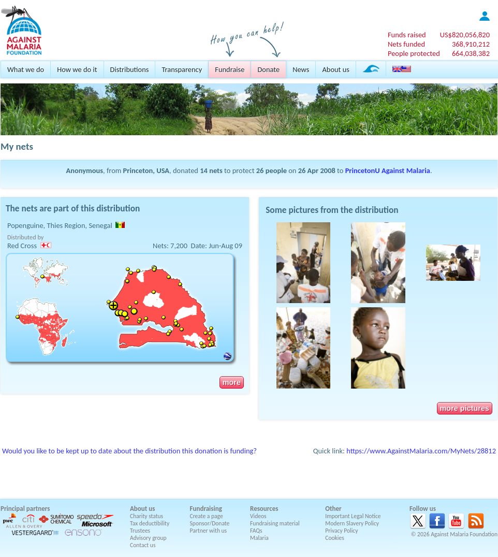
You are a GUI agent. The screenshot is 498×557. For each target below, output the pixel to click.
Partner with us (208, 530)
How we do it (77, 69)
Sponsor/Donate (210, 523)
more (232, 382)
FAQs (256, 530)
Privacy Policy (341, 530)
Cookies (334, 537)
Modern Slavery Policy (352, 523)
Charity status (146, 516)
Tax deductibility (149, 523)
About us (335, 69)
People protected (414, 53)
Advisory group (148, 537)
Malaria (259, 537)
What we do (25, 69)
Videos (258, 516)
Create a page (206, 516)
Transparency (182, 69)
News (300, 69)
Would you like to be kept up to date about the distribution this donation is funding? (129, 450)
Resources (264, 508)
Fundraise (229, 69)
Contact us (142, 545)
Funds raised (407, 34)
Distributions (129, 69)
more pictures (464, 408)
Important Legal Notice (352, 516)
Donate (268, 69)
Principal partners (25, 508)
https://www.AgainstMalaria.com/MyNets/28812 (421, 450)
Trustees (140, 530)
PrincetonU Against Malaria (387, 170)
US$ (465, 34)
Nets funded (406, 44)
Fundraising (206, 508)
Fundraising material (275, 523)
